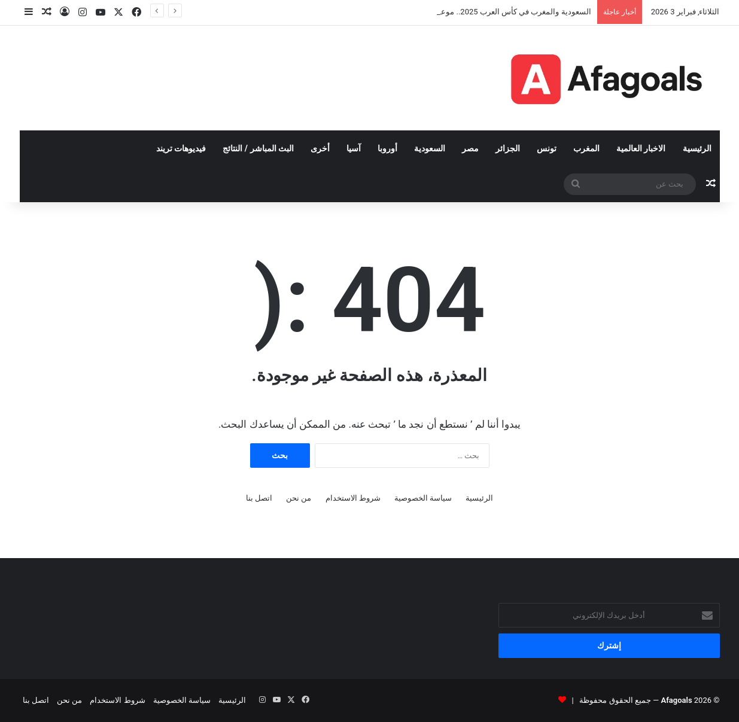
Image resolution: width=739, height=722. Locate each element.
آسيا (353, 148)
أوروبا (387, 148)
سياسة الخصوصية (423, 497)
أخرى (320, 148)
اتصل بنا (259, 497)
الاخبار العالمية (640, 148)
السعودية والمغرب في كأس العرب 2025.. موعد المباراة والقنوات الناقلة (474, 11)
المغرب (586, 148)
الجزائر (507, 148)
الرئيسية (697, 148)
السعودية (429, 148)
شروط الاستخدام (353, 497)
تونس (546, 148)
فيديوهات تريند (181, 148)
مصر (470, 148)
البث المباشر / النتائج (258, 148)
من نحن (298, 497)
